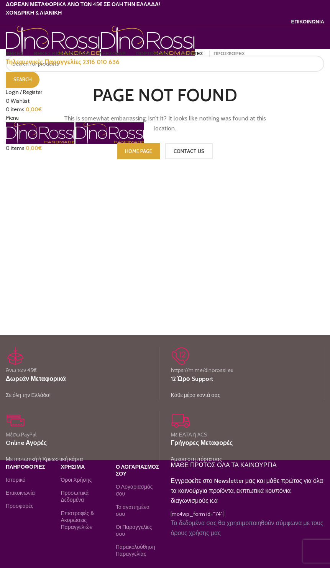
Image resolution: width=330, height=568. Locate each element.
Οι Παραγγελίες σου (134, 530)
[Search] (165, 64)
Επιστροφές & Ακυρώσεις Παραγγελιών (77, 520)
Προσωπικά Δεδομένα (75, 496)
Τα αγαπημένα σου (132, 510)
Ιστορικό (15, 479)
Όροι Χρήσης (76, 479)
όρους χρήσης (190, 533)
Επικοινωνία (20, 492)
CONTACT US (189, 151)
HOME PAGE (138, 151)
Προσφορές (19, 505)
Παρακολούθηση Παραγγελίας (135, 550)
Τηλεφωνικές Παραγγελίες (63, 62)
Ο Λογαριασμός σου (134, 490)
